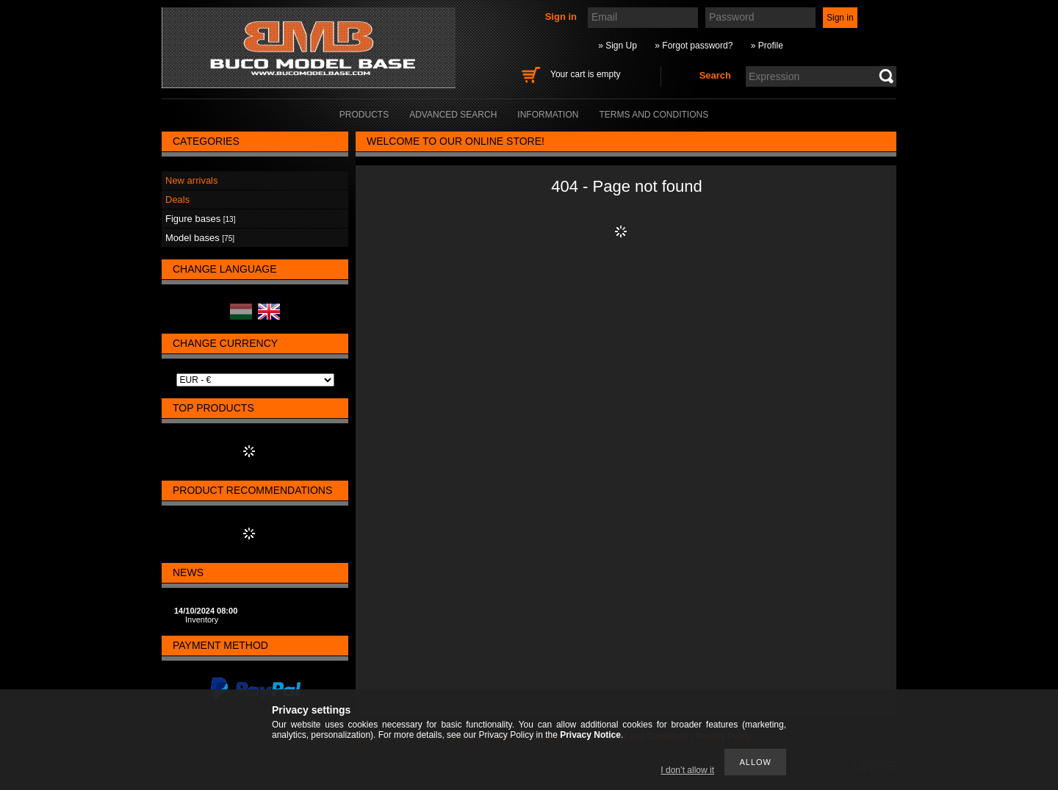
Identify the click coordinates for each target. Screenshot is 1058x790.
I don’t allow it (687, 770)
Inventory (201, 619)
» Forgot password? (694, 45)
